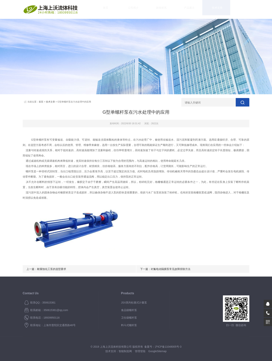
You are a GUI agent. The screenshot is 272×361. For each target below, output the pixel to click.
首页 (102, 9)
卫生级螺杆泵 (129, 317)
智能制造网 (125, 351)
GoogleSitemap (157, 351)
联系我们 (238, 9)
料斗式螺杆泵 (129, 325)
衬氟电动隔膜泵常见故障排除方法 (170, 269)
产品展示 (170, 9)
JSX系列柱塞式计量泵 (134, 302)
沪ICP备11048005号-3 (168, 346)
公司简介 (125, 9)
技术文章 (193, 9)
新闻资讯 (147, 9)
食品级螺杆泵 (129, 310)
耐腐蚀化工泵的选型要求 (51, 269)
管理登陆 (140, 351)
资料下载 (215, 9)
